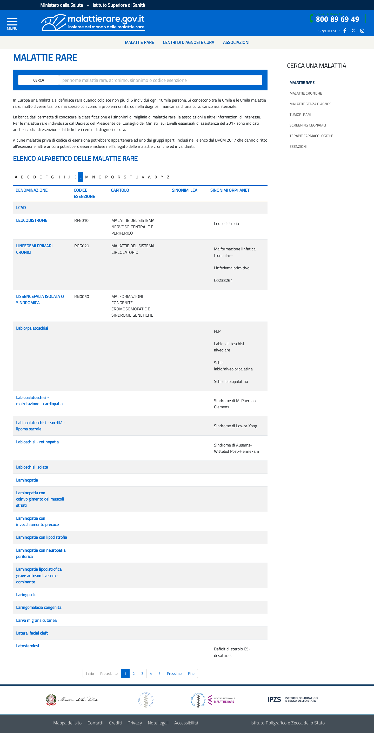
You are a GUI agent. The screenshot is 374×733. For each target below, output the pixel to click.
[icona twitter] (353, 30)
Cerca (38, 80)
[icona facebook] (345, 30)
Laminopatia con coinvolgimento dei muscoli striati (40, 499)
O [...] (100, 177)
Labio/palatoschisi (32, 328)
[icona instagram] (362, 30)
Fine (191, 673)
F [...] (46, 177)
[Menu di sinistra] (12, 23)
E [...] (40, 177)
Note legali (158, 722)
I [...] (64, 177)
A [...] (16, 177)
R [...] (119, 177)
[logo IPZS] (293, 699)
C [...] (28, 177)
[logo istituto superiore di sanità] (145, 699)
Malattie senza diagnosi (311, 103)
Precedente (109, 673)
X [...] (156, 177)
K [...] (75, 177)
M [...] (87, 177)
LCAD (21, 207)
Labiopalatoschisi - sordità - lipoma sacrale (40, 425)
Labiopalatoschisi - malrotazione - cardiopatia (39, 400)
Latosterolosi (27, 646)
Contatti (95, 722)
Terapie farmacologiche (311, 135)
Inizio (90, 673)
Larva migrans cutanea (36, 620)
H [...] (58, 177)
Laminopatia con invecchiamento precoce (37, 521)
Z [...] (168, 177)
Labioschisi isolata (32, 467)
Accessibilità (186, 722)
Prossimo (174, 673)
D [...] (34, 177)
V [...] (143, 177)
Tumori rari (300, 114)
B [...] (22, 177)
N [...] (93, 177)
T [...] (131, 177)
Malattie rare (302, 82)
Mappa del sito (67, 722)
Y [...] (162, 177)
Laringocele (26, 594)
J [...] (69, 177)
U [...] (137, 177)
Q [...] (112, 177)
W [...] (149, 177)
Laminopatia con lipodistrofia (41, 537)
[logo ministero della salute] (71, 699)
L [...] (80, 177)
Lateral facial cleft (32, 633)
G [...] (52, 177)
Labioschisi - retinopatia (37, 442)
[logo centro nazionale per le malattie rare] (213, 698)
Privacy (135, 722)
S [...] (125, 177)
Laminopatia (27, 480)
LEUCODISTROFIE (31, 220)
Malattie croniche (306, 93)
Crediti (115, 722)
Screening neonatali (308, 125)
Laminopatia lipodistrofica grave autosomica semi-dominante (39, 575)
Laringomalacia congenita (38, 607)
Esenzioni (298, 146)
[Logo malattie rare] (93, 21)
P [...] (106, 177)
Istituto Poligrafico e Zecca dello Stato (288, 722)
